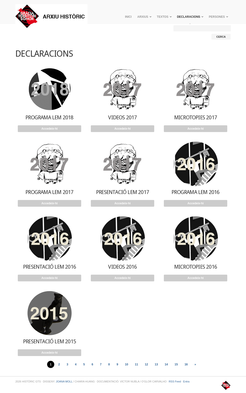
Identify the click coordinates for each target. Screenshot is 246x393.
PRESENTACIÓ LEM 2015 (49, 342)
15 (176, 364)
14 (166, 364)
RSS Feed (175, 381)
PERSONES (217, 18)
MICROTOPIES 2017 (195, 118)
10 (126, 364)
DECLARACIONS (189, 18)
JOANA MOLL (64, 381)
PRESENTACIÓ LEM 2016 (49, 267)
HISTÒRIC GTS (51, 16)
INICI (128, 16)
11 (136, 364)
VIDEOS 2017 (122, 118)
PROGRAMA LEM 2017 (49, 192)
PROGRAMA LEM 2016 (195, 192)
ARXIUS (143, 18)
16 (186, 364)
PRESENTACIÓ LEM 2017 (122, 192)
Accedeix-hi (49, 128)
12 (146, 364)
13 (156, 364)
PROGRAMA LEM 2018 (49, 118)
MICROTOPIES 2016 (195, 267)
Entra (186, 381)
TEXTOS (163, 18)
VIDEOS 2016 (122, 267)
